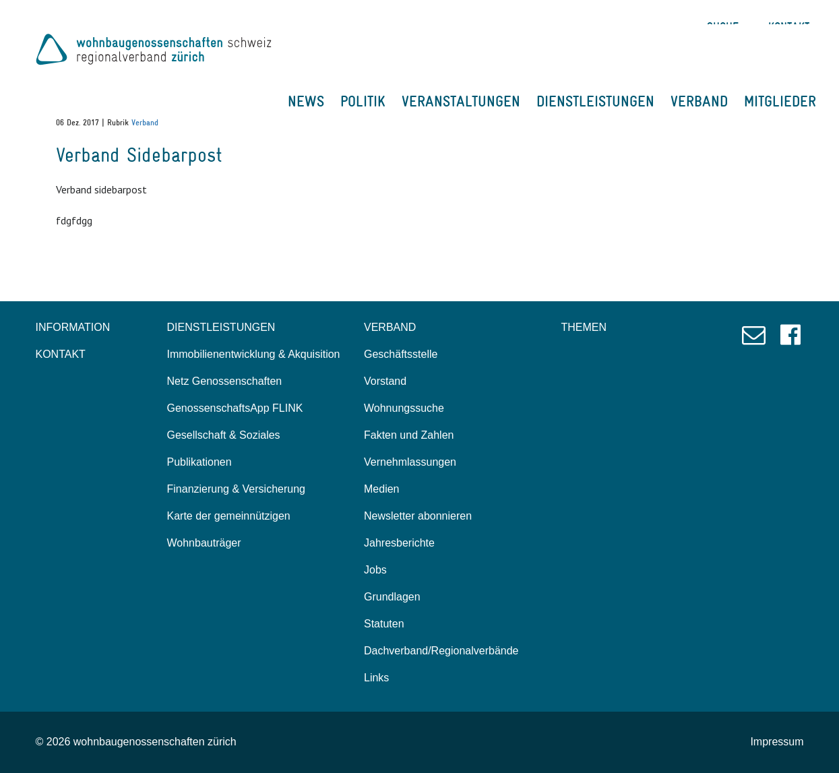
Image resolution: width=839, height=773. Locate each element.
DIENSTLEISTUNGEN (595, 101)
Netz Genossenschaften (224, 381)
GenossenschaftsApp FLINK (235, 408)
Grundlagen (392, 596)
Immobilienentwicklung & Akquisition (253, 354)
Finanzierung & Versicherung (236, 489)
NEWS (306, 101)
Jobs (375, 570)
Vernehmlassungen (410, 462)
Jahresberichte (399, 543)
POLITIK (362, 101)
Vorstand (385, 381)
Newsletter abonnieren (418, 516)
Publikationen (199, 462)
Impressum (776, 741)
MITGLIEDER (780, 101)
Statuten (384, 623)
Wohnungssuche (404, 408)
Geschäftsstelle (400, 354)
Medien (381, 489)
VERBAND (699, 101)
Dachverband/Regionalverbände (441, 650)
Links (376, 677)
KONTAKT (61, 354)
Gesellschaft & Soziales (223, 435)
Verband (144, 122)
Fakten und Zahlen (409, 435)
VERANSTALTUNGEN (461, 101)
